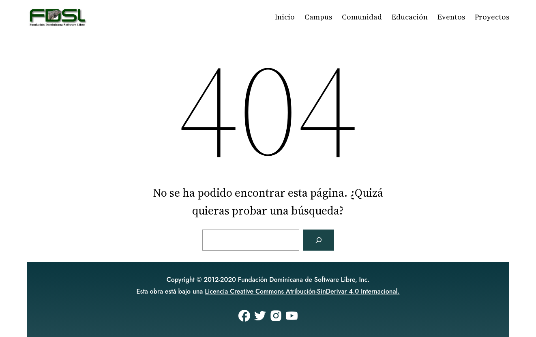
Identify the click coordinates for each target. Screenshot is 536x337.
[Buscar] (318, 240)
